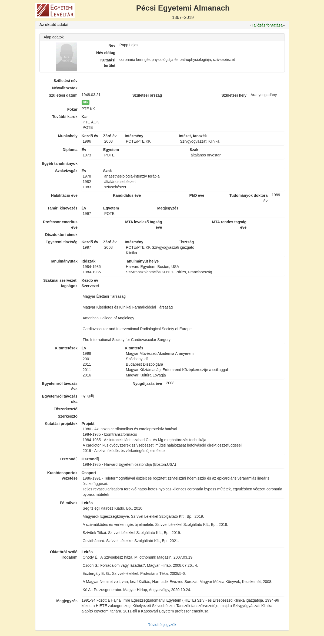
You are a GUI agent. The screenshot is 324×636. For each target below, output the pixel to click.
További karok (65, 116)
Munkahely (67, 136)
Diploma (70, 149)
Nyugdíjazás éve (147, 383)
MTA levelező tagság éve (143, 225)
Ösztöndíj (69, 459)
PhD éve (196, 195)
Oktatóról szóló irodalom (64, 554)
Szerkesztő (68, 416)
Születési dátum (63, 95)
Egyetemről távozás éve (60, 386)
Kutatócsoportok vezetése (62, 475)
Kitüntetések (66, 348)
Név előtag (105, 53)
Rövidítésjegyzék (162, 624)
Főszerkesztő (66, 409)
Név (111, 45)
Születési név (66, 80)
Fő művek (68, 503)
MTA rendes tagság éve (229, 225)
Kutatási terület (108, 63)
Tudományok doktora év (248, 198)
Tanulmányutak (64, 261)
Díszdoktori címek (61, 234)
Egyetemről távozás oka (60, 399)
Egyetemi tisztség (62, 242)
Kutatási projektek (61, 423)
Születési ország (147, 95)
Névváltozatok (65, 88)
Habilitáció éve (64, 195)
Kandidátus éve (127, 195)
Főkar (72, 109)
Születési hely (234, 95)
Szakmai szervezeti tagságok (60, 283)
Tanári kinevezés (63, 208)
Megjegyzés (67, 601)
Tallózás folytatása (267, 25)
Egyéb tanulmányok (60, 163)
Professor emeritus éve (60, 225)
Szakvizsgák (66, 171)
